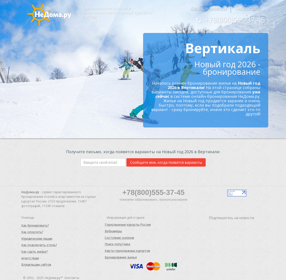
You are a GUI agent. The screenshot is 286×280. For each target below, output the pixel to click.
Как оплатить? (32, 232)
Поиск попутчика (117, 244)
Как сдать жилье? (34, 251)
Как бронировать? (209, 8)
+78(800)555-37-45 (229, 20)
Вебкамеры (113, 231)
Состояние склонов (119, 238)
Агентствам (30, 258)
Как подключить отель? (39, 245)
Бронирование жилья (121, 257)
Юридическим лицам (36, 238)
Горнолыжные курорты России (128, 224)
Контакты (72, 278)
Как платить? (248, 8)
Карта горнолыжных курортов (127, 251)
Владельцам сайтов (36, 264)
